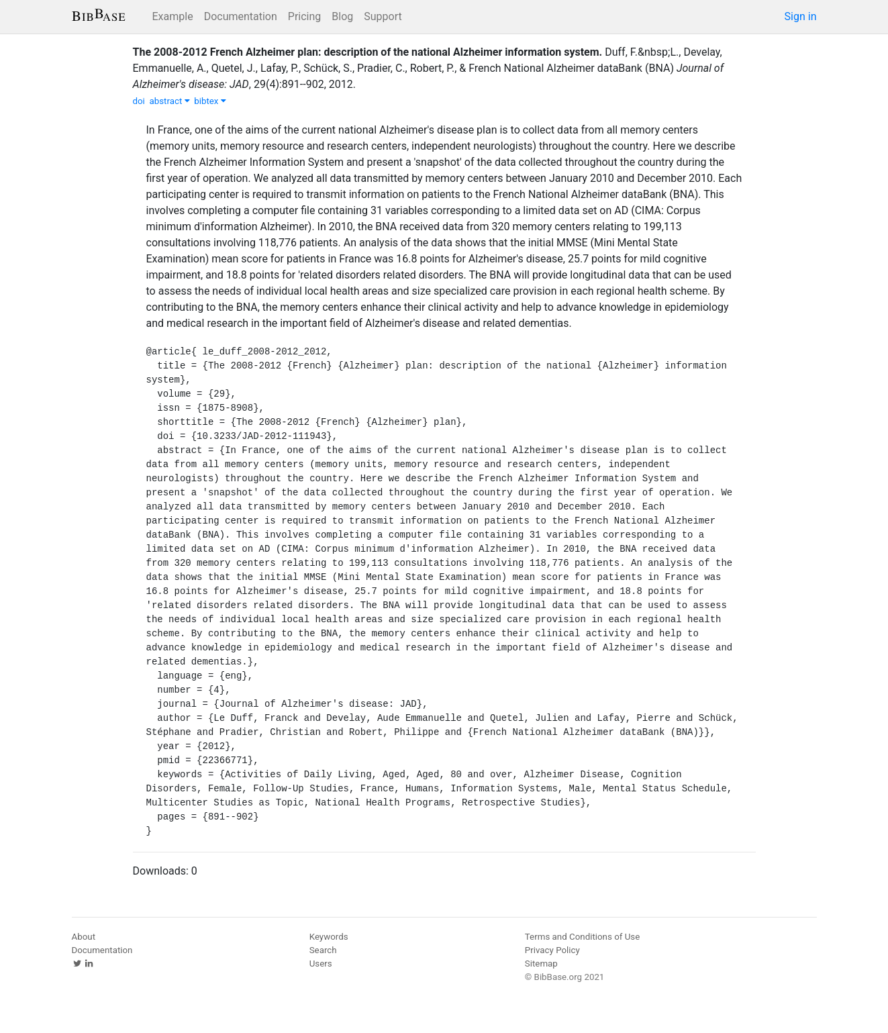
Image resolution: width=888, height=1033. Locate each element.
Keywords (328, 937)
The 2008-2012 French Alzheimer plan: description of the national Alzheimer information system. (368, 52)
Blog (342, 16)
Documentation (240, 16)
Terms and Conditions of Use (582, 937)
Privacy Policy (552, 950)
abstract (169, 101)
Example (172, 16)
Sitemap (541, 963)
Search (323, 950)
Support (382, 16)
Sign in (801, 16)
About (84, 937)
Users (320, 963)
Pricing (305, 16)
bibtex (210, 101)
